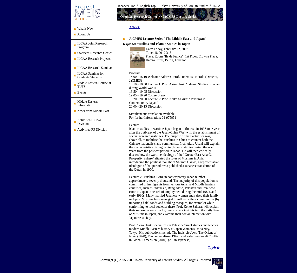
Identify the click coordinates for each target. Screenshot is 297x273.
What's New (85, 28)
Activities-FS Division (92, 129)
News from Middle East (93, 111)
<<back (134, 27)
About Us (83, 34)
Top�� (214, 247)
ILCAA (218, 6)
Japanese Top (126, 6)
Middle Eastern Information (87, 103)
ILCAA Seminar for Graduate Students (90, 75)
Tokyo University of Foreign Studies (184, 6)
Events (81, 92)
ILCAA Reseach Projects (94, 58)
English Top (148, 6)
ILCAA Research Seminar (94, 67)
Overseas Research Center (94, 53)
